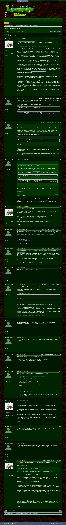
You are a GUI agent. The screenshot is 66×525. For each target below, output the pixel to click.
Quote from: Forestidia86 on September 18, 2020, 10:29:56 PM (29, 124)
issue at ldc (21, 236)
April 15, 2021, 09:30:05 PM (21, 284)
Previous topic (52, 31)
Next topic (59, 31)
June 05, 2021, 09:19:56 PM (21, 354)
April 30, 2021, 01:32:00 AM (21, 320)
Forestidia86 (9, 98)
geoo (25, 25)
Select (20, 105)
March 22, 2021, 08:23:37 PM (21, 229)
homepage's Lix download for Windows (26, 40)
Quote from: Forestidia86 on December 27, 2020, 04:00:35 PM (29, 162)
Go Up (6, 510)
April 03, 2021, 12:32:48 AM (21, 267)
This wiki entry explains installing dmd (38, 70)
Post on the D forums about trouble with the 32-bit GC (47, 52)
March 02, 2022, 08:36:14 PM (21, 426)
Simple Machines (13, 523)
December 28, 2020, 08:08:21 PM (22, 206)
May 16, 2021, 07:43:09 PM (21, 337)
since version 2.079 (36, 103)
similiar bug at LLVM (23, 243)
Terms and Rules (56, 523)
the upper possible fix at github (25, 240)
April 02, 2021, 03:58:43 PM (21, 248)
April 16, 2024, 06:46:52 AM (21, 460)
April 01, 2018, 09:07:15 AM (21, 38)
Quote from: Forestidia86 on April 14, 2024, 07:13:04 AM (28, 468)
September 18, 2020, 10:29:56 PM (22, 98)
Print (60, 510)
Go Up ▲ (61, 523)
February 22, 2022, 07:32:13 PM (22, 400)
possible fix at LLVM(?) (23, 239)
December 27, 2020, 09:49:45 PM (22, 159)
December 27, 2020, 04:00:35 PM (22, 122)
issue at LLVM (21, 238)
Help (52, 523)
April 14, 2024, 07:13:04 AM (21, 443)
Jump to (44, 515)
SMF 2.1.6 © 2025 (6, 523)
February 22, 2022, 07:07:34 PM (22, 371)
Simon (27, 25)
